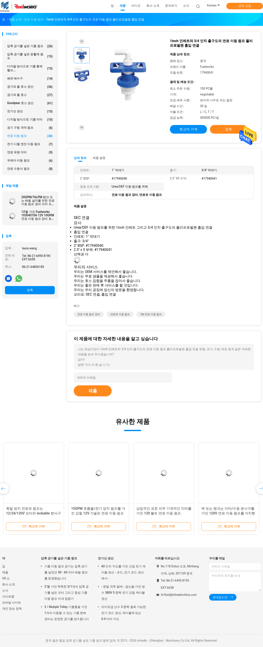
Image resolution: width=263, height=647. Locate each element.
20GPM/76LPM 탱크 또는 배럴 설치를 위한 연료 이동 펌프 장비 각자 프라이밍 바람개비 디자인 (38, 200)
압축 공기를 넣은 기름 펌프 (30, 46)
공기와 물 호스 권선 (30, 87)
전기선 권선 (30, 111)
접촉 (30, 290)
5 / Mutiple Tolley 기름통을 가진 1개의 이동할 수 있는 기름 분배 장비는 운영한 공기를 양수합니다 (66, 613)
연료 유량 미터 (30, 152)
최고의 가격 (188, 129)
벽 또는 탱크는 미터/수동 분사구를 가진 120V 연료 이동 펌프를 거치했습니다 (228, 513)
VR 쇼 (6, 578)
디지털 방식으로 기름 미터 (30, 119)
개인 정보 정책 (12, 608)
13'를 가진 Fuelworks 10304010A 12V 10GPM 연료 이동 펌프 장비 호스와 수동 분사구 (38, 215)
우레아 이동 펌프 (30, 160)
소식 (5, 590)
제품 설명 (99, 158)
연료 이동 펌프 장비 (88, 314)
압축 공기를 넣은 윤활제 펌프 (30, 56)
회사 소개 (8, 584)
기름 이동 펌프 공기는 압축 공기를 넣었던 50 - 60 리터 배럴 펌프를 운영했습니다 (66, 572)
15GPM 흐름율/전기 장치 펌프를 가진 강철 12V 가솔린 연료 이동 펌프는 (98, 513)
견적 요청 (244, 6)
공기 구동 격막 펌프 (30, 128)
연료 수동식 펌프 (30, 169)
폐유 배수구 (30, 78)
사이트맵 (8, 596)
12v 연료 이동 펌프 (151, 314)
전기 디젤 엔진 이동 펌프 (30, 144)
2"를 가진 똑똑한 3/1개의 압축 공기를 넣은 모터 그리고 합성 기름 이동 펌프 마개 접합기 (66, 592)
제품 (5, 572)
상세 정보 (80, 158)
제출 (92, 390)
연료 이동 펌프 (30, 136)
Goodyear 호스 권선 (30, 103)
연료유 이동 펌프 (120, 314)
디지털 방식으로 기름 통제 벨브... (30, 68)
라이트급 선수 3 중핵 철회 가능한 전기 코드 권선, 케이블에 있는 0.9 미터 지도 (123, 613)
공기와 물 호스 (30, 95)
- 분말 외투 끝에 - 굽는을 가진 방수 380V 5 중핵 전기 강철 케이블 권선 (123, 592)
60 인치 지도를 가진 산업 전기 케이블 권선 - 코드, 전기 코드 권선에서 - (123, 572)
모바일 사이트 (11, 602)
